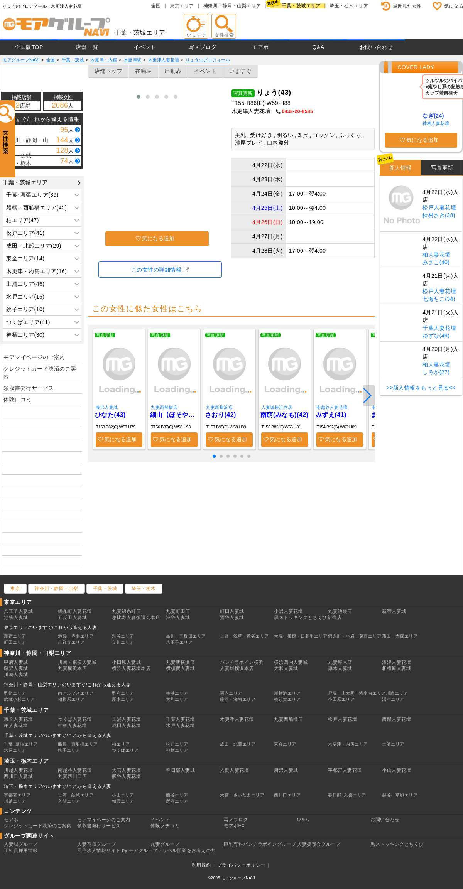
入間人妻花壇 (234, 770)
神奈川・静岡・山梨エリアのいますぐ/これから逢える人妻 (67, 684)
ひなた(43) (110, 415)
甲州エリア (15, 693)
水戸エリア (15, 750)
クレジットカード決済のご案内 (39, 373)
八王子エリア (179, 642)
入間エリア (69, 801)
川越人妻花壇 (18, 770)
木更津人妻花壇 (237, 719)
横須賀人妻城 (180, 668)
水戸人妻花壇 (180, 725)
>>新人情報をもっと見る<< (421, 388)
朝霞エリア (123, 801)
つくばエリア (125, 750)
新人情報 (400, 168)
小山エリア (123, 795)
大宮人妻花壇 (126, 770)
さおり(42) (220, 415)
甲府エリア (123, 693)
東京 (15, 588)
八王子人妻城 (18, 611)
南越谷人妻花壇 (332, 407)
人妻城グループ (21, 844)
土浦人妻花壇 (126, 719)
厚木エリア (123, 699)
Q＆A (303, 819)
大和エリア (177, 699)
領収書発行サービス (28, 388)
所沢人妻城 (286, 770)
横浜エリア (177, 693)
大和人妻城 (286, 668)
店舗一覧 (87, 47)
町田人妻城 (232, 611)
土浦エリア (393, 744)
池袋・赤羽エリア (75, 636)
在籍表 (143, 71)
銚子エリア (69, 750)
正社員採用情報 (21, 850)
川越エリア (15, 801)
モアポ (260, 47)
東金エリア (285, 744)
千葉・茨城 (105, 588)
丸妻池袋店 (340, 611)
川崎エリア (397, 693)
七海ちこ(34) (438, 299)
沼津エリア (393, 699)
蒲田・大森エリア (399, 636)
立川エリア (123, 642)
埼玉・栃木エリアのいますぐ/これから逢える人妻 (58, 786)
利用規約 (201, 865)
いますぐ (240, 71)
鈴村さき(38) (438, 215)
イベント (144, 47)
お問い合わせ (376, 47)
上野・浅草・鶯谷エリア (244, 636)
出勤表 (173, 71)
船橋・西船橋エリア (78, 744)
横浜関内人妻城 (291, 662)
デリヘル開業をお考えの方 (187, 850)
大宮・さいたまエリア (242, 795)
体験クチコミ (164, 825)
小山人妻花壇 (396, 770)
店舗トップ (109, 71)
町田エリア (15, 642)
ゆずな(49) (435, 335)
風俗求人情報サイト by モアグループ (117, 850)
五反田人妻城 (72, 617)
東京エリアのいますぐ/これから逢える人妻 (50, 627)
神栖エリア (177, 750)
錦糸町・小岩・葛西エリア (354, 636)
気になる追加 (158, 238)
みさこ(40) (435, 262)
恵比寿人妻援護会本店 (136, 617)
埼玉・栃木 (144, 588)
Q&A (318, 47)
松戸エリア (177, 744)
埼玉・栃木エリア (349, 5)
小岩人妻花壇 (288, 611)
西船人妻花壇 (396, 719)
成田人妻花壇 (126, 725)
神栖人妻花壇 (435, 123)
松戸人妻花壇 (439, 207)
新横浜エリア (287, 693)
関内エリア (231, 693)
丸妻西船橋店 (164, 407)
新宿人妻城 (394, 611)
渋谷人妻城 (178, 617)
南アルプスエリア (75, 693)
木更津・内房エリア (348, 744)
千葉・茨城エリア (301, 5)
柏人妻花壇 (436, 254)
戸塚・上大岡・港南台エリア (357, 693)
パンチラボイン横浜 (242, 662)
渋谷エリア (123, 636)
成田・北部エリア (237, 744)
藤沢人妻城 (107, 407)
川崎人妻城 (16, 674)
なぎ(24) (433, 116)
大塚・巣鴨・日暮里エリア (300, 636)
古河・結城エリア (75, 795)
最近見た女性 (407, 6)
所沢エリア (177, 801)
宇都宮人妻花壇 (345, 770)
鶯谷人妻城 (232, 617)
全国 (156, 5)
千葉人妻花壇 (439, 328)
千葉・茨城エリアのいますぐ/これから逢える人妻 (58, 735)
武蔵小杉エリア (19, 699)
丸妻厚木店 (340, 662)
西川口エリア (287, 795)
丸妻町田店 (178, 611)
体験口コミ (17, 399)
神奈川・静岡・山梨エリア (232, 5)
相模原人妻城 (396, 668)
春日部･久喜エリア (347, 795)
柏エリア (121, 744)
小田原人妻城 (126, 662)
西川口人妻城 (18, 776)
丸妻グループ (164, 844)
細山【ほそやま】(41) (174, 415)
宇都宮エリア (17, 795)
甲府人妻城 (16, 662)
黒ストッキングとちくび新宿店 (307, 617)
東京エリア (182, 5)
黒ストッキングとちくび (397, 844)
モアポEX (234, 825)
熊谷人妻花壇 (126, 776)
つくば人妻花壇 (75, 719)
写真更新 (442, 168)
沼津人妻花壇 (396, 662)
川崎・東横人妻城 (77, 662)
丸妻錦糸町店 (126, 611)
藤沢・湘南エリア (237, 699)
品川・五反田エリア (186, 636)
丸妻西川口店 (72, 776)
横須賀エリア (287, 699)
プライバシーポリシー (241, 865)
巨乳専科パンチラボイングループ (260, 844)
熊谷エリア (177, 795)
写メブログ (203, 47)
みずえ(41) (331, 415)
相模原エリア (71, 699)
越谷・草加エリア (399, 795)
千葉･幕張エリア (20, 744)
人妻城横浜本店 (276, 407)
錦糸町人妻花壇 (75, 611)
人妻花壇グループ (96, 844)
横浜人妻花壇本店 (131, 668)
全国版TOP (29, 47)
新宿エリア (15, 636)
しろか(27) (435, 372)
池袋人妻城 (16, 617)
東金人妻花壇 (18, 719)
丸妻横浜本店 (72, 668)
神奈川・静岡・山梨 (56, 588)
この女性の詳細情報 (156, 270)
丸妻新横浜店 (219, 407)
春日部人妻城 (180, 770)
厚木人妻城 (340, 668)
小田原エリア (341, 699)
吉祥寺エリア (71, 642)
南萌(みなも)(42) (284, 415)
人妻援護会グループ (319, 844)
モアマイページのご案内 (34, 357)
